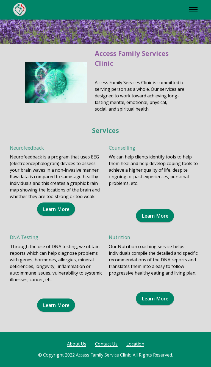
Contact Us (106, 344)
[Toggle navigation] (193, 9)
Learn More (56, 209)
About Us (76, 344)
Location (135, 344)
